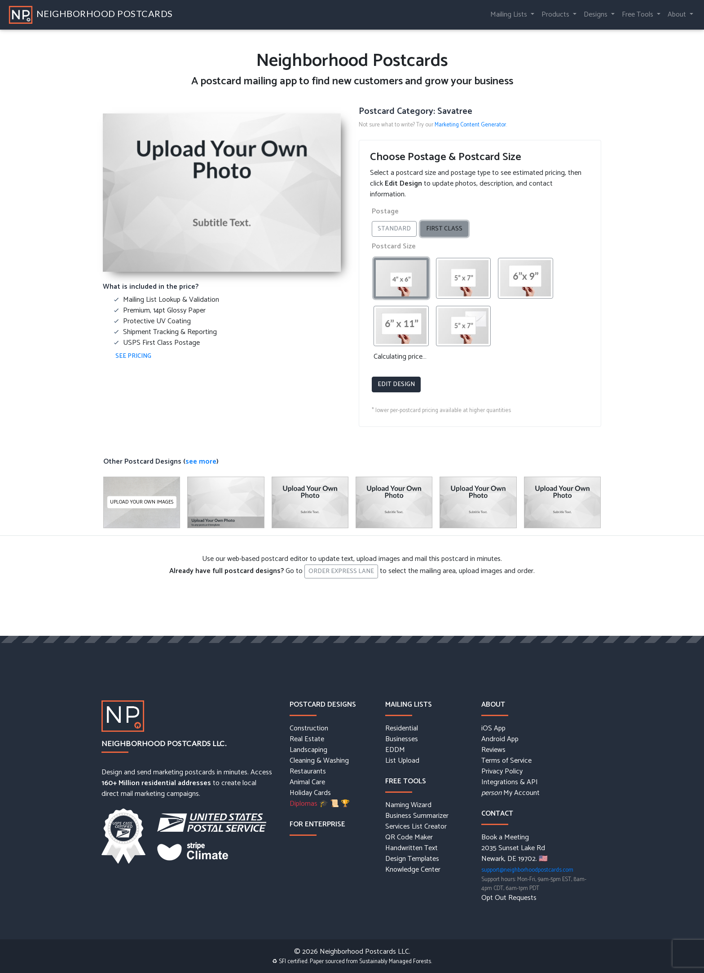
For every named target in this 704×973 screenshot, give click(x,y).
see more (200, 462)
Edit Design (396, 384)
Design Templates (412, 859)
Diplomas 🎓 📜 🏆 (320, 804)
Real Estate (307, 739)
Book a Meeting (505, 837)
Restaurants (308, 771)
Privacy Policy (502, 771)
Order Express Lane (341, 571)
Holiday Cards (310, 793)
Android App (500, 739)
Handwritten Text (411, 848)
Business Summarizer (417, 816)
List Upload (402, 761)
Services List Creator (416, 826)
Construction (309, 728)
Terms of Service (506, 761)
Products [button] (556, 15)
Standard (397, 229)
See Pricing (133, 356)
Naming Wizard (408, 805)
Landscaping (308, 750)
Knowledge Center (412, 869)
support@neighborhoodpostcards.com (527, 870)
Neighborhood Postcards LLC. (164, 743)
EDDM (395, 750)
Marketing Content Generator (470, 125)
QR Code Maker (409, 837)
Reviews (493, 750)
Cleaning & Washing (319, 761)
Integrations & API (509, 782)
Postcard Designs (323, 705)
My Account (510, 793)
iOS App (493, 728)
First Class (447, 229)
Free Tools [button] (638, 15)
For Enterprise (317, 824)
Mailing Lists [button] (509, 15)
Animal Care (307, 782)
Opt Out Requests (509, 898)
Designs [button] (596, 15)
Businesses (401, 739)
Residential (401, 728)
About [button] (678, 15)
